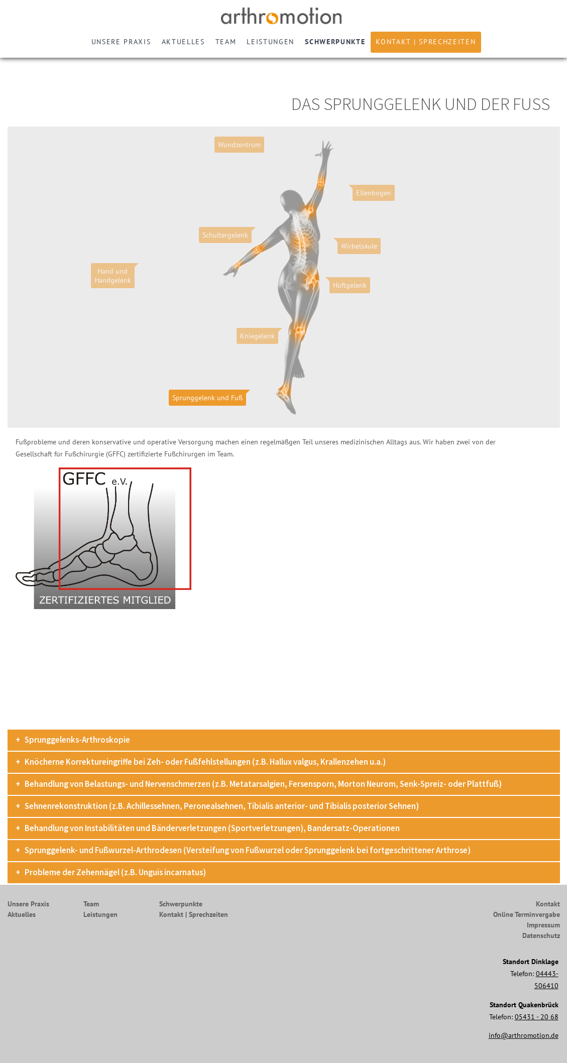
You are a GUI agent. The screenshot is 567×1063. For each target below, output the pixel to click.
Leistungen (270, 41)
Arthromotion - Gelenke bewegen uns (284, 16)
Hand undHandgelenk (112, 276)
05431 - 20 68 (536, 1016)
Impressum (543, 924)
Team (226, 41)
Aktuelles (183, 41)
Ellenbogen (373, 192)
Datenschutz (541, 935)
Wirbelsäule (359, 246)
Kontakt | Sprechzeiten (426, 41)
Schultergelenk (225, 235)
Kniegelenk (257, 335)
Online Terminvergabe (526, 914)
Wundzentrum (239, 144)
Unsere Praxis (121, 41)
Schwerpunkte (335, 41)
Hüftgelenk (350, 285)
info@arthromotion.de (523, 1035)
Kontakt (548, 903)
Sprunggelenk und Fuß (207, 397)
